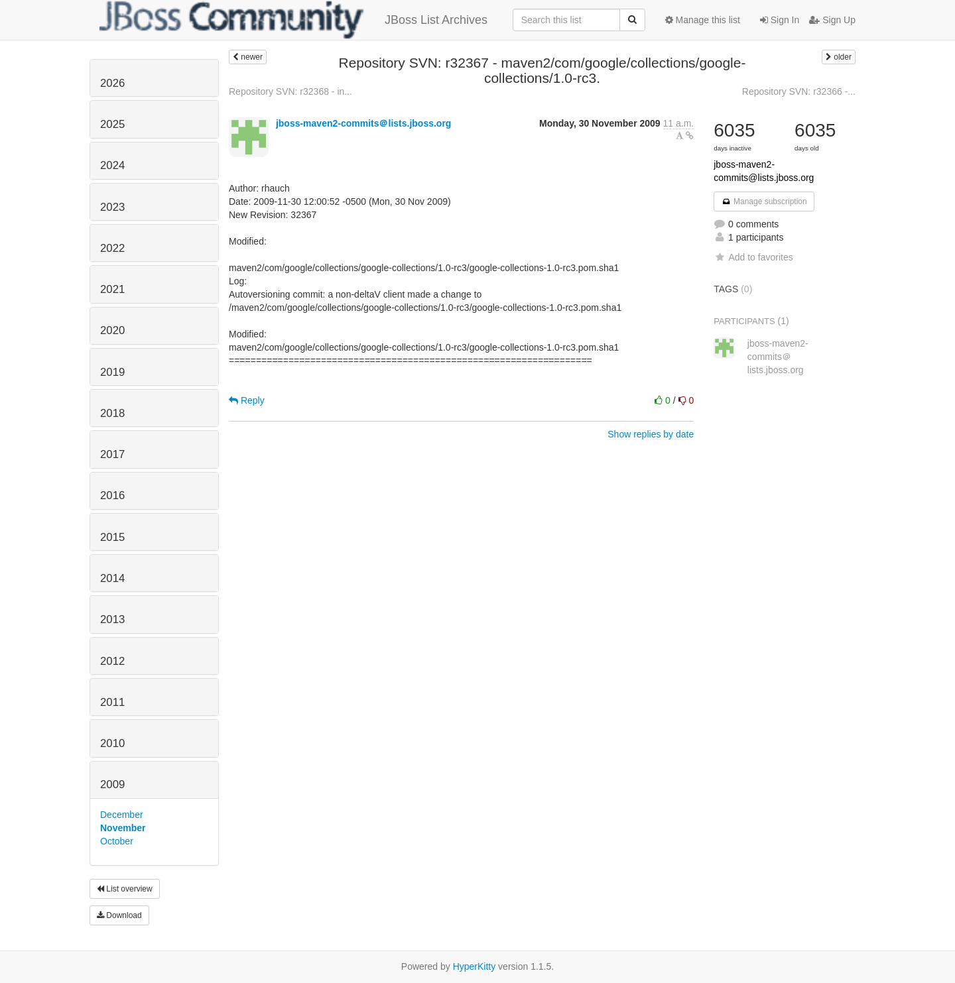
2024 (112, 165)
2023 (112, 207)
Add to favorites (753, 257)
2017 (112, 454)
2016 (112, 495)
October (116, 841)
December (121, 814)
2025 (112, 124)
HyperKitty (474, 966)
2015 (112, 537)
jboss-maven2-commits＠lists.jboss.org (364, 123)
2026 (112, 83)
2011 (112, 702)
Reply (247, 400)
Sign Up (832, 20)
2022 (112, 248)
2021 (112, 289)
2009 (112, 784)
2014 (112, 578)
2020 (112, 330)
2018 (112, 413)
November (122, 828)
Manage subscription (764, 201)
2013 (112, 619)
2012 (112, 661)
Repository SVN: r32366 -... (799, 91)
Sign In (779, 20)
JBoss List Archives (293, 19)
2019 (112, 372)
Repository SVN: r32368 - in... (290, 91)
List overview (125, 889)
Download (119, 915)
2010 (112, 743)
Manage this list (702, 20)
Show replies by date (650, 434)
